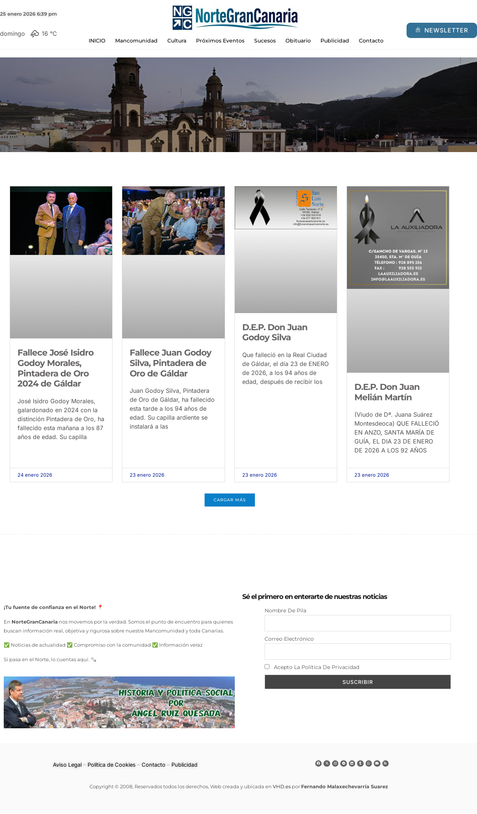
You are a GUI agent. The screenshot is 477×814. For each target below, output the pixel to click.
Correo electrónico (289, 639)
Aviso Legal (64, 765)
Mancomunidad (136, 40)
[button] (230, 500)
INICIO (97, 40)
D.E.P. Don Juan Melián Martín (387, 392)
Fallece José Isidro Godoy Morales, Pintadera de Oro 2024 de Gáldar (56, 368)
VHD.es (282, 787)
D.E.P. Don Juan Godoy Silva (274, 332)
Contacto (371, 40)
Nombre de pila (285, 610)
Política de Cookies (110, 765)
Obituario (298, 40)
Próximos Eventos (220, 40)
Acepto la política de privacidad (312, 668)
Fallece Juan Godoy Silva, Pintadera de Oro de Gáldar (170, 362)
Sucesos (265, 40)
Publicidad (334, 40)
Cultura (176, 40)
